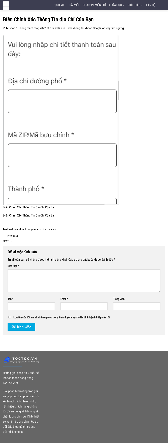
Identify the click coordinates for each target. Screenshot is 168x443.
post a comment (48, 229)
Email (64, 299)
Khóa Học (116, 5)
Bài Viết (74, 5)
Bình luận (13, 266)
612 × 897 (56, 28)
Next (7, 241)
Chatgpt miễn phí (94, 5)
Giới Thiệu (135, 5)
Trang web (119, 299)
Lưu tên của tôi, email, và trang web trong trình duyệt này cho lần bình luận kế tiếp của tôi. (61, 317)
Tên (10, 299)
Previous (10, 236)
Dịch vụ (60, 5)
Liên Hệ (152, 5)
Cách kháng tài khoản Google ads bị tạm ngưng (95, 28)
